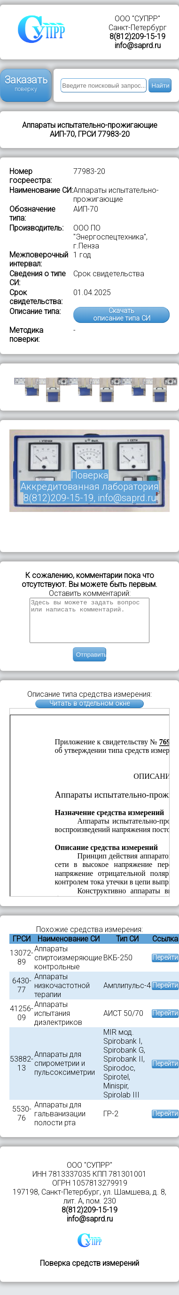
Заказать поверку (26, 83)
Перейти (165, 966)
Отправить (91, 663)
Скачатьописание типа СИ (121, 314)
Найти (161, 85)
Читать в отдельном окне (89, 712)
